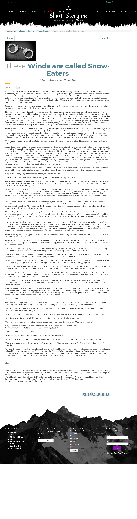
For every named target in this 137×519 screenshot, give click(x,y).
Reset (108, 2)
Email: (108, 441)
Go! (32, 2)
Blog (34, 11)
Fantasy (75, 436)
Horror (75, 439)
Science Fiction (78, 447)
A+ (113, 2)
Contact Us (109, 11)
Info (96, 11)
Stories (22, 11)
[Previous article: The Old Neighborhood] (10, 38)
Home (10, 11)
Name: (108, 435)
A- (104, 2)
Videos (62, 11)
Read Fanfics (47, 11)
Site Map (124, 11)
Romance (75, 444)
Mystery (75, 441)
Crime (74, 433)
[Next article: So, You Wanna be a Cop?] (105, 38)
